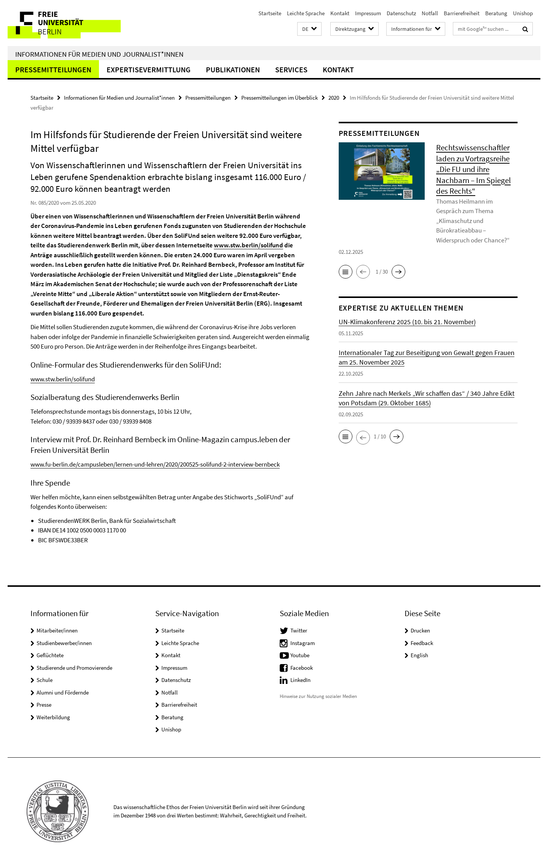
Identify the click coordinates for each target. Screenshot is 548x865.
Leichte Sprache (306, 13)
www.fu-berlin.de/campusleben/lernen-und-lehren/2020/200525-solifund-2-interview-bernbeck (155, 464)
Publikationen (233, 69)
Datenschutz (401, 13)
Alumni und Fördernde (63, 692)
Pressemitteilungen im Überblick (279, 97)
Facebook (301, 667)
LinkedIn (300, 679)
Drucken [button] (420, 630)
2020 (333, 97)
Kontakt (339, 13)
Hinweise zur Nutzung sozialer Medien (318, 696)
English (419, 655)
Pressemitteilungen (53, 69)
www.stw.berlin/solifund (248, 245)
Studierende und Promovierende (74, 667)
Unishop (523, 13)
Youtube (299, 655)
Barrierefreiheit (462, 13)
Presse (44, 704)
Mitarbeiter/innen (57, 630)
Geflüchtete (50, 655)
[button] (309, 29)
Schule (45, 679)
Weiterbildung (53, 717)
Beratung (496, 13)
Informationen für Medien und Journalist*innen (99, 54)
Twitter (298, 630)
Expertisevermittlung (149, 69)
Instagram (302, 643)
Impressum (368, 13)
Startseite (269, 13)
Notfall (430, 13)
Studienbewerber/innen (64, 643)
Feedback (422, 643)
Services (291, 69)
